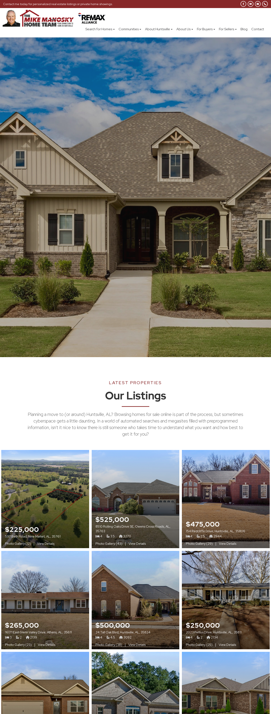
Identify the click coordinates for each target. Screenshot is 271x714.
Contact (257, 29)
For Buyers (206, 29)
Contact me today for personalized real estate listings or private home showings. (58, 4)
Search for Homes (100, 29)
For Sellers (228, 29)
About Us (184, 29)
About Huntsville (159, 29)
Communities (130, 29)
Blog (244, 29)
